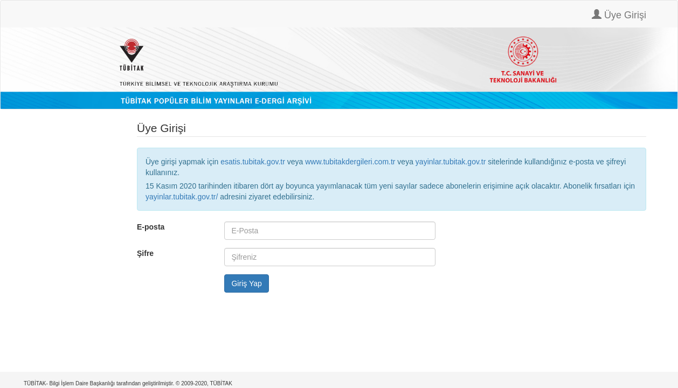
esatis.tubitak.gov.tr (252, 161)
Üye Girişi (619, 14)
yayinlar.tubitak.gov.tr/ (182, 196)
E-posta (150, 227)
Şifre (145, 253)
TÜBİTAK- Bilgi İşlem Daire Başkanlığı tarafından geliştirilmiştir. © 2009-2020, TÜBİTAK (128, 383)
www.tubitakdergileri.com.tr (350, 161)
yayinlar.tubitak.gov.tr (451, 161)
